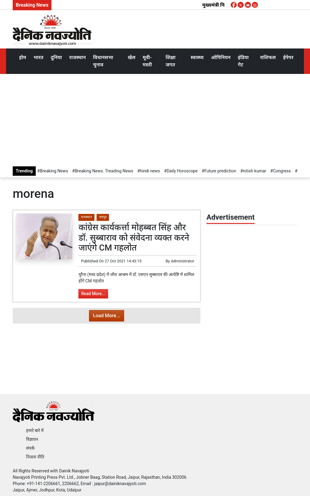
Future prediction (220, 170)
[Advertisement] (155, 119)
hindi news (150, 170)
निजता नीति (35, 456)
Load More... (106, 315)
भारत (38, 57)
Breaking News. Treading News (104, 170)
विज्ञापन (32, 439)
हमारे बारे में (35, 430)
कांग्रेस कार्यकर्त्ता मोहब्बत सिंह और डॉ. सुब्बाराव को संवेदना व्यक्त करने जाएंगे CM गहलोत (133, 237)
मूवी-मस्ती (147, 61)
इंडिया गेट (243, 61)
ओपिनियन (221, 57)
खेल (131, 57)
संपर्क (30, 448)
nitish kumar (254, 170)
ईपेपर (288, 57)
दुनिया (56, 57)
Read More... (93, 293)
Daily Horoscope (182, 170)
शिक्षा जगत (171, 61)
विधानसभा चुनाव (103, 61)
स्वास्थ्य (197, 57)
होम (22, 57)
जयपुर (103, 217)
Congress (282, 170)
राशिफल (268, 57)
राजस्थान (77, 57)
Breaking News (54, 170)
